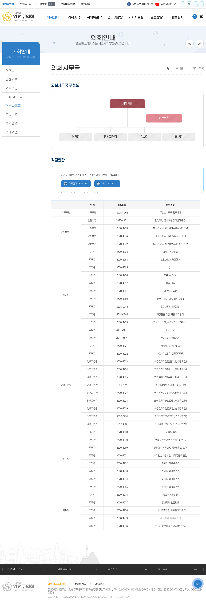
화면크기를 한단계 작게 (195, 4)
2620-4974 (122, 479)
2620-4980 (122, 298)
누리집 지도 (80, 583)
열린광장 (157, 17)
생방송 (47, 4)
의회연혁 (12, 79)
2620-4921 (122, 345)
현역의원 (12, 123)
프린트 (201, 4)
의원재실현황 (68, 4)
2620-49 (120, 408)
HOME (167, 68)
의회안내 (53, 17)
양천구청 (85, 4)
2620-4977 (122, 502)
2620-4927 (122, 392)
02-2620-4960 (127, 589)
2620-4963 (122, 251)
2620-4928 (122, 400)
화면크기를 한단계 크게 (182, 4)
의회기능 (12, 88)
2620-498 (121, 236)
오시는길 (12, 114)
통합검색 (194, 16)
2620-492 (121, 353)
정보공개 (177, 17)
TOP (198, 583)
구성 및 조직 (14, 97)
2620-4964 (122, 259)
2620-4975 (122, 494)
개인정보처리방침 (57, 583)
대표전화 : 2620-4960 (78, 183)
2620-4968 (122, 432)
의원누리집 (25, 4)
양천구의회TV (168, 4)
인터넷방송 (115, 17)
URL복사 (200, 44)
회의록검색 (94, 17)
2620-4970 (122, 440)
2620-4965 (122, 267)
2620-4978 (122, 510)
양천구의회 (8, 4)
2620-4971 (122, 455)
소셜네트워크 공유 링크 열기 (190, 44)
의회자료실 (135, 17)
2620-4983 (122, 228)
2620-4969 (122, 447)
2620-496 (121, 275)
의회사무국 (13, 105)
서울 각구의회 (64, 569)
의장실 (10, 70)
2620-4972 (122, 463)
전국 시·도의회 (15, 569)
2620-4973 (122, 471)
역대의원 (12, 132)
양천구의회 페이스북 (142, 4)
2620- (120, 306)
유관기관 (112, 569)
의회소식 (74, 17)
